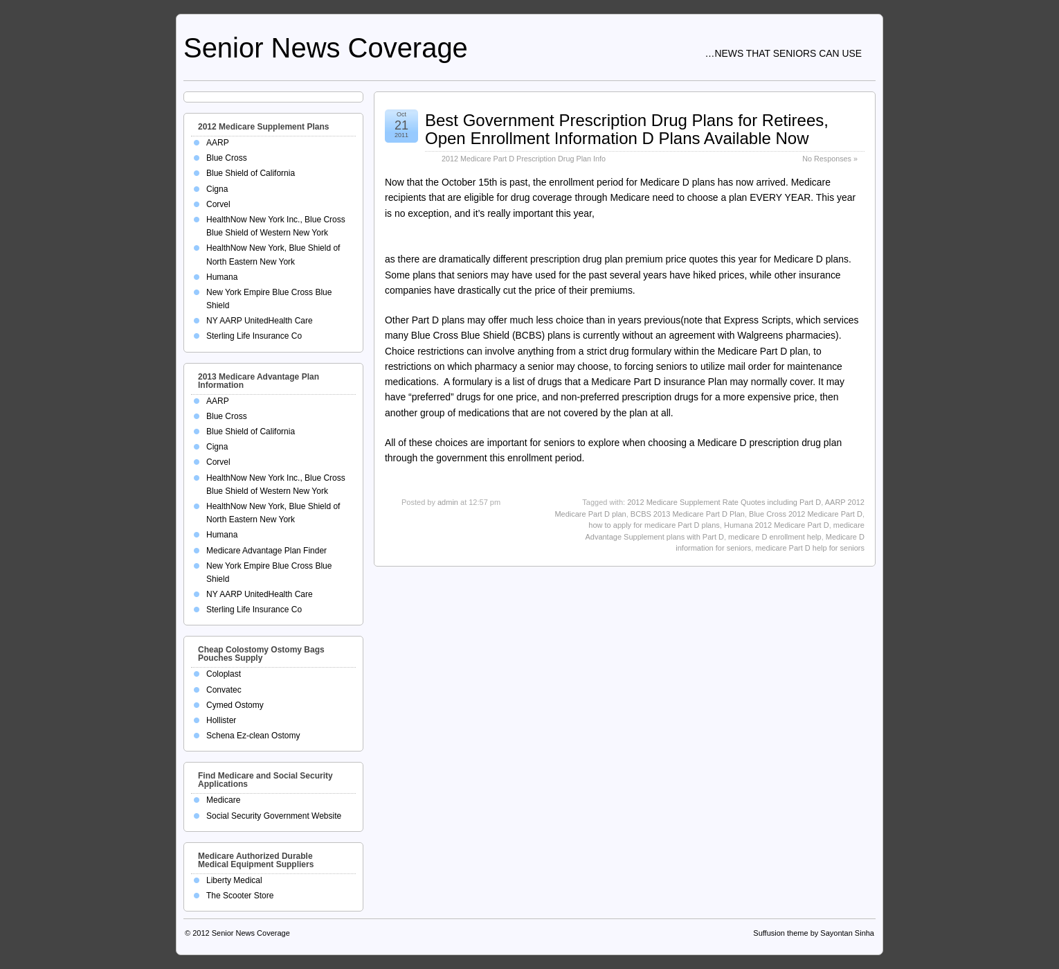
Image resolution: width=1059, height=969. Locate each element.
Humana (221, 277)
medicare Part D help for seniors (810, 548)
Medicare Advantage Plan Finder (266, 550)
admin (447, 502)
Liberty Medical (234, 880)
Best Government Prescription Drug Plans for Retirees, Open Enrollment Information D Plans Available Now (627, 129)
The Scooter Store (239, 895)
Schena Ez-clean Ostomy (253, 735)
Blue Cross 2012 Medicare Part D (805, 514)
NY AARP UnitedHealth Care (259, 321)
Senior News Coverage (325, 48)
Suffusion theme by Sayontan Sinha (813, 933)
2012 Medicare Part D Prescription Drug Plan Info (524, 158)
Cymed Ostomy (235, 705)
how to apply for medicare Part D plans (654, 525)
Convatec (224, 690)
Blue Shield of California (250, 173)
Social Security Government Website (273, 816)
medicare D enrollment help (775, 537)
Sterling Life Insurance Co (254, 336)
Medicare (223, 800)
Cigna (217, 189)
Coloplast (223, 674)
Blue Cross (226, 158)
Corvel (218, 204)
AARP (217, 143)
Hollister (221, 720)
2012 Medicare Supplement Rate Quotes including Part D (724, 502)
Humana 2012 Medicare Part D (776, 525)
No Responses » (830, 158)
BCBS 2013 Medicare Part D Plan (688, 514)
